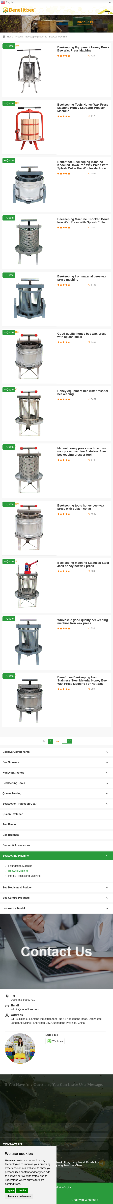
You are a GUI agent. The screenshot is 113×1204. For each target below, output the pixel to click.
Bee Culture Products (16, 897)
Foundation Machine (20, 866)
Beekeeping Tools (13, 783)
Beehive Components (16, 751)
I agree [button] (10, 1190)
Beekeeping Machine (36, 36)
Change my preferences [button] (19, 1196)
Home (10, 36)
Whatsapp (55, 1041)
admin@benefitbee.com (25, 1009)
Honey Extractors (13, 772)
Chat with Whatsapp (84, 1200)
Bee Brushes (10, 834)
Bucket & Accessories (16, 845)
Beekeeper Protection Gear (19, 803)
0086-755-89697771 (23, 999)
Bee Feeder (9, 824)
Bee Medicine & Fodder (17, 887)
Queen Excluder (12, 814)
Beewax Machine (58, 36)
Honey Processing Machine (24, 875)
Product (19, 36)
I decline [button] (22, 1190)
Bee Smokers (10, 762)
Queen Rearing (11, 793)
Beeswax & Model (13, 908)
